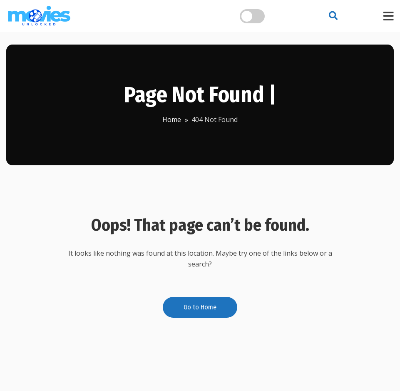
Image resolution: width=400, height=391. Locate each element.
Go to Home (200, 307)
